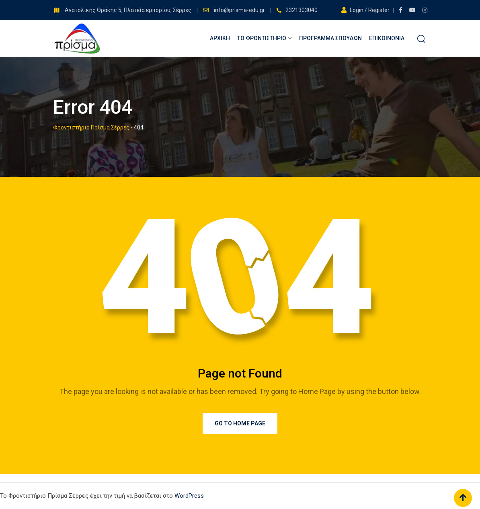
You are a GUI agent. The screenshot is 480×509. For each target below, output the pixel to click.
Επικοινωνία (386, 38)
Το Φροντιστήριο (261, 38)
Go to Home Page (240, 423)
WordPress (189, 495)
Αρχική (220, 38)
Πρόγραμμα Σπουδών (330, 38)
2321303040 (301, 10)
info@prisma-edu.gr (240, 10)
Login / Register (366, 10)
